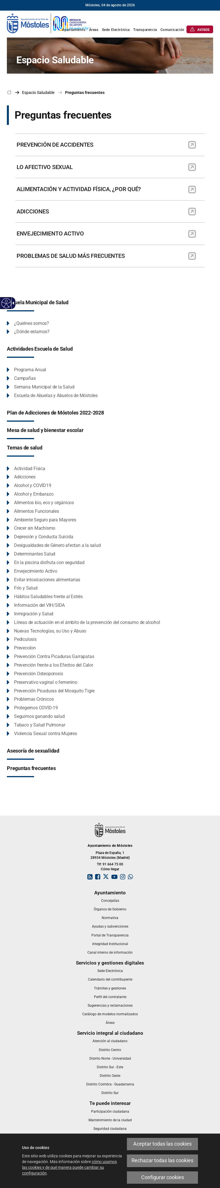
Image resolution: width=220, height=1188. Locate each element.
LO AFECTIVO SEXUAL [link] (44, 167)
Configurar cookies (162, 1177)
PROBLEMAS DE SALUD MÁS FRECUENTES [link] (71, 255)
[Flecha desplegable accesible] (12, 303)
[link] (48, 23)
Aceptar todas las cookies (162, 1144)
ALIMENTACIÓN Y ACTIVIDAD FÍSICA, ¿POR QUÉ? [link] (79, 189)
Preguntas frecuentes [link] (85, 92)
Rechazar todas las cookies (162, 1160)
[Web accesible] (6, 303)
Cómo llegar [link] (110, 869)
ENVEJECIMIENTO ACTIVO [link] (50, 233)
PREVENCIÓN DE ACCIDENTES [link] (55, 144)
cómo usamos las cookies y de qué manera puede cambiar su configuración (69, 1167)
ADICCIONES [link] (33, 211)
